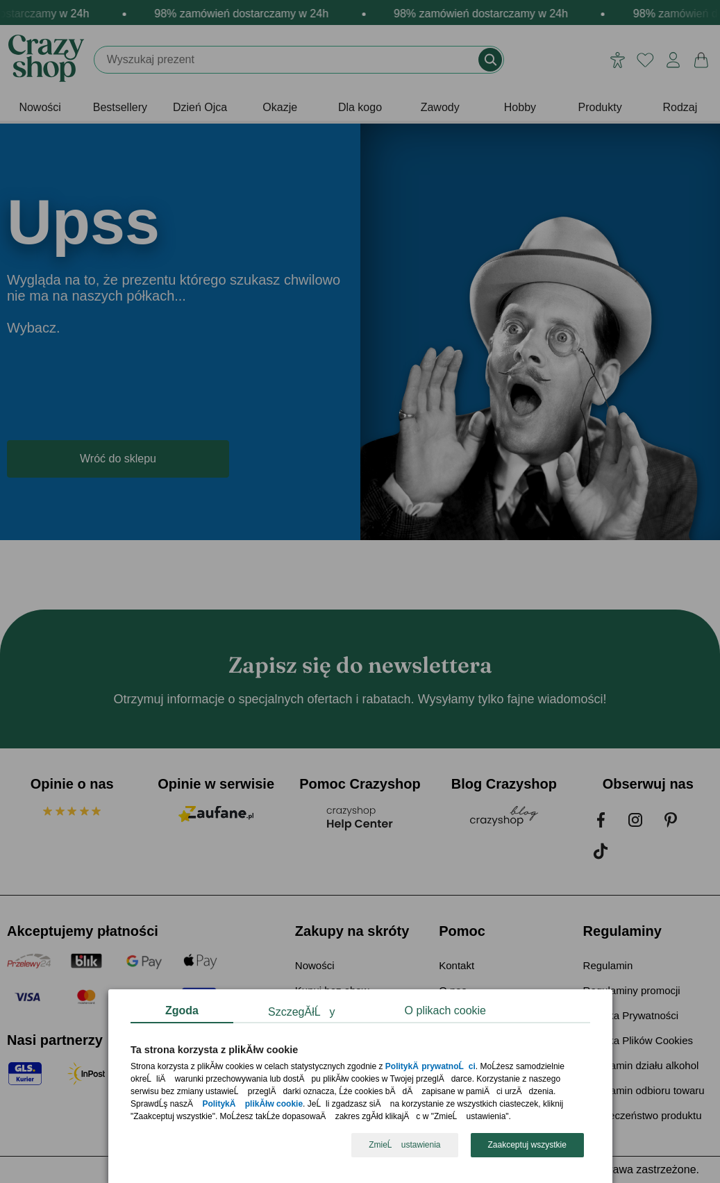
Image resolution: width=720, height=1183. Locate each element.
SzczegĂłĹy (301, 1012)
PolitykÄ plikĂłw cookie (252, 1104)
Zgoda (182, 1010)
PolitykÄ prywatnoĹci (430, 1067)
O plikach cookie (444, 1010)
